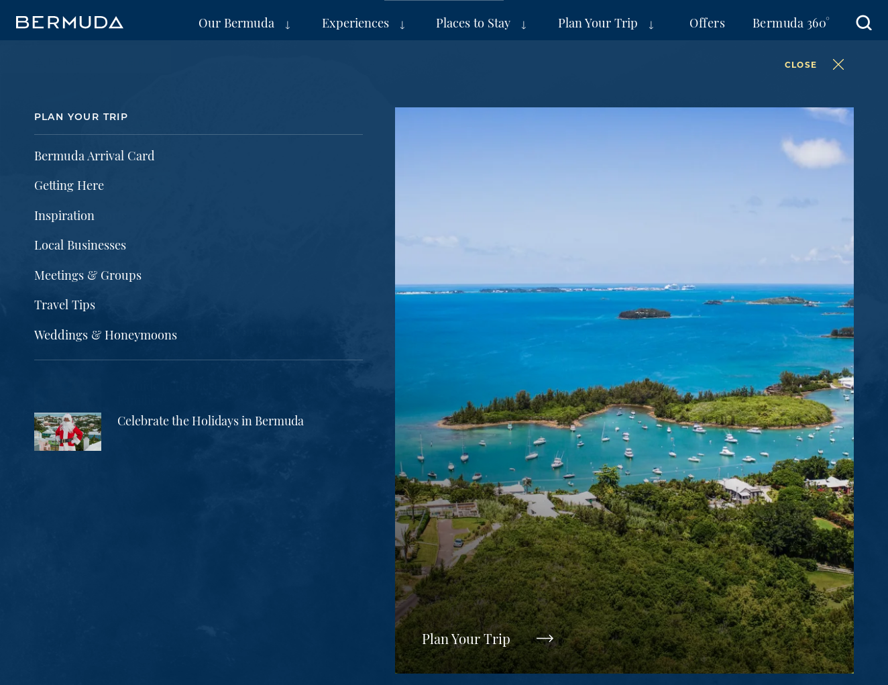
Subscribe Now (724, 335)
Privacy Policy (86, 572)
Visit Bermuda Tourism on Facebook (536, 476)
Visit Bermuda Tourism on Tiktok (818, 476)
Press (299, 545)
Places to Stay (473, 21)
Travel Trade (386, 513)
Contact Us (365, 572)
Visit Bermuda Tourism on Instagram (649, 476)
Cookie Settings (633, 572)
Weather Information (173, 180)
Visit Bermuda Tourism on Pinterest (705, 476)
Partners (388, 545)
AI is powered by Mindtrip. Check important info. (167, 596)
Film (475, 545)
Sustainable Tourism (649, 513)
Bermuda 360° (791, 21)
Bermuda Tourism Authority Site (143, 545)
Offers (707, 21)
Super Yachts (505, 513)
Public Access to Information (494, 572)
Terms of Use (182, 572)
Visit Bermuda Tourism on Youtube (762, 476)
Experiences (355, 21)
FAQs (691, 180)
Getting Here (542, 180)
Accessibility (276, 572)
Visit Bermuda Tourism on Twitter (593, 476)
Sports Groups (262, 513)
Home (65, 61)
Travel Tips (372, 180)
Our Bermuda (236, 21)
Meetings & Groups (115, 513)
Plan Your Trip (598, 21)
